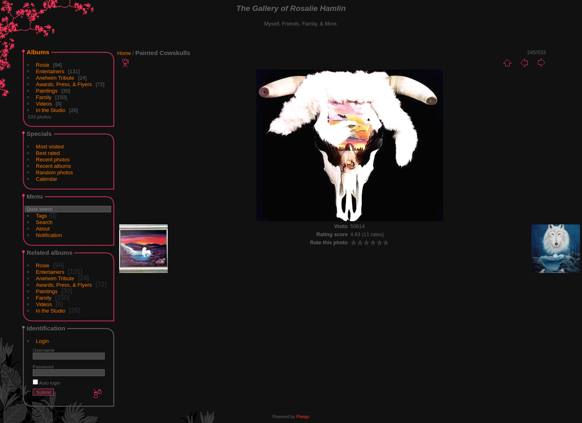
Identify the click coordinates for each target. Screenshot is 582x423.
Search (44, 222)
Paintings (46, 91)
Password (43, 366)
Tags (41, 216)
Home (124, 53)
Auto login (46, 382)
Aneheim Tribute (55, 78)
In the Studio (50, 110)
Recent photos (53, 160)
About (43, 229)
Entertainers (50, 71)
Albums (38, 52)
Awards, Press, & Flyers (64, 84)
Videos (44, 104)
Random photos (54, 172)
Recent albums (53, 166)
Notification (49, 235)
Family (43, 97)
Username (44, 350)
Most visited (50, 147)
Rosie (42, 65)
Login (42, 341)
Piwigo (302, 416)
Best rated (48, 153)
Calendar (46, 179)
